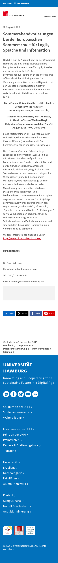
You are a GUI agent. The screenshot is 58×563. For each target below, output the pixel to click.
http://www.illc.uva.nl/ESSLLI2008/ (22, 238)
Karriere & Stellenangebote (20, 445)
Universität (10, 462)
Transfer (8, 451)
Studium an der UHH (16, 407)
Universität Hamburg (16, 3)
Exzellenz (9, 468)
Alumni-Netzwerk (14, 484)
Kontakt (8, 495)
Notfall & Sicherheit (15, 506)
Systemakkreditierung (41, 527)
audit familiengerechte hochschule (7, 530)
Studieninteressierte (16, 412)
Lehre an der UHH (14, 434)
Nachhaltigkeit (12, 473)
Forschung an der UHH (17, 429)
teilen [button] (11, 313)
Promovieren (11, 440)
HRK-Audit (29, 529)
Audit (17, 527)
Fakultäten (10, 478)
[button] (46, 3)
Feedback (8, 345)
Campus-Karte (12, 501)
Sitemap (7, 352)
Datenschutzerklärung (15, 348)
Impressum (25, 345)
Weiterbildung (12, 418)
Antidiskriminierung (16, 511)
